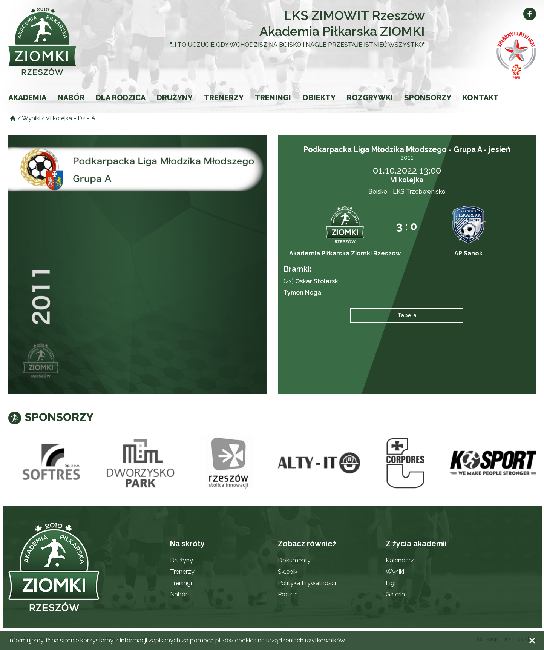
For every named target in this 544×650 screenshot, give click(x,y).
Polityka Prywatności (307, 583)
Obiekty (319, 97)
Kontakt (481, 97)
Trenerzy (224, 97)
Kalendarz (400, 560)
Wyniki (395, 571)
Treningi (273, 97)
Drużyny (175, 97)
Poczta (288, 594)
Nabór (71, 97)
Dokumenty (294, 560)
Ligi (390, 583)
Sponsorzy (427, 97)
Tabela (407, 315)
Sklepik (287, 571)
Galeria (395, 594)
